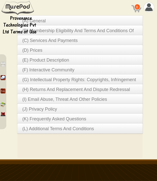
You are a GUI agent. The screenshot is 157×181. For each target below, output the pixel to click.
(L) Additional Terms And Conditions (58, 128)
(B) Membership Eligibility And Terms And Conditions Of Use (78, 31)
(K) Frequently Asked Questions (54, 118)
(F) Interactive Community (48, 69)
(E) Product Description (45, 60)
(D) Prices (32, 50)
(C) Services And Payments (50, 40)
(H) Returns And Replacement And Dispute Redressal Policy (76, 90)
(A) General (34, 20)
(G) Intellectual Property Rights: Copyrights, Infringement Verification (79, 80)
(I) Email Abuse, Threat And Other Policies (64, 99)
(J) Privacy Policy (39, 109)
